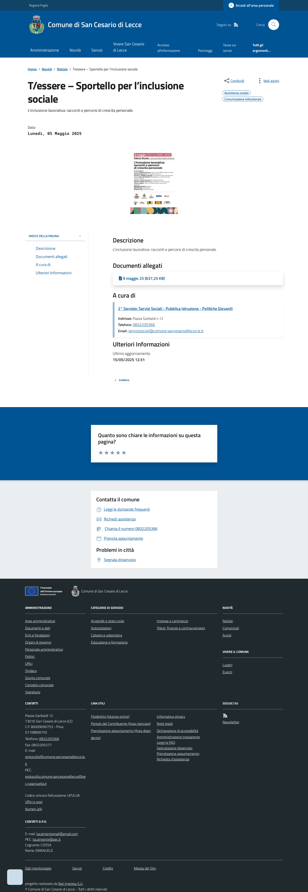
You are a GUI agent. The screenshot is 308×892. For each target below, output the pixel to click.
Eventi (227, 672)
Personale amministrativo (44, 649)
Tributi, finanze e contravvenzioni (181, 628)
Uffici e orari (33, 801)
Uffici (28, 663)
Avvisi (227, 635)
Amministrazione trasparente (178, 737)
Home (32, 69)
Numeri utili (33, 809)
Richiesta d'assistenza (173, 759)
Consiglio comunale (39, 685)
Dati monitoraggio (38, 868)
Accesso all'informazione (168, 47)
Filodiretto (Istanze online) (110, 716)
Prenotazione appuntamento (178, 753)
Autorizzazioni (101, 628)
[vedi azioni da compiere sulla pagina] (267, 80)
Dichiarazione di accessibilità (177, 730)
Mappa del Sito (145, 868)
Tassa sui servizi (229, 47)
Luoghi (227, 665)
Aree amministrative (40, 621)
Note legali (165, 723)
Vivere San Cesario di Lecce (128, 47)
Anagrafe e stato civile (107, 621)
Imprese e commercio (172, 621)
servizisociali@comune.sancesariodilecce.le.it (165, 331)
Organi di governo (38, 642)
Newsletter (231, 722)
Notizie (62, 69)
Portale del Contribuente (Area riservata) (121, 723)
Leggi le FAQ (166, 742)
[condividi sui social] (233, 80)
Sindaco (31, 670)
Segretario (32, 692)
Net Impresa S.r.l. (70, 883)
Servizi (97, 50)
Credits (108, 868)
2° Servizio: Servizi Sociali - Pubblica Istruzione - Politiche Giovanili (175, 309)
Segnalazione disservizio (174, 748)
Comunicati (231, 628)
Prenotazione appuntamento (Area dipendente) (121, 734)
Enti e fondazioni (37, 635)
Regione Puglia (38, 5)
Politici (30, 656)
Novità (75, 50)
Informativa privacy (171, 716)
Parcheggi (205, 50)
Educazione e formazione (109, 642)
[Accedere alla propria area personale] (251, 5)
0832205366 (144, 325)
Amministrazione (44, 50)
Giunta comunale (37, 677)
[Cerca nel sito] (272, 24)
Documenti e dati (37, 628)
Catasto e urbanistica (106, 635)
